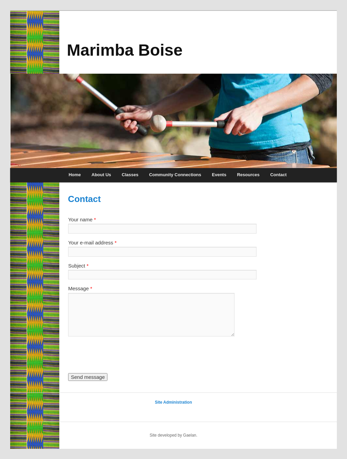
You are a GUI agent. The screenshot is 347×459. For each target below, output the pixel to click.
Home (74, 174)
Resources (248, 174)
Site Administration (173, 402)
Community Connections (175, 174)
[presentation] (119, 355)
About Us (101, 174)
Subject (78, 266)
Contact (278, 174)
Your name (82, 219)
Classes (130, 174)
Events (219, 174)
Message (80, 288)
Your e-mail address (92, 242)
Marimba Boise (124, 50)
